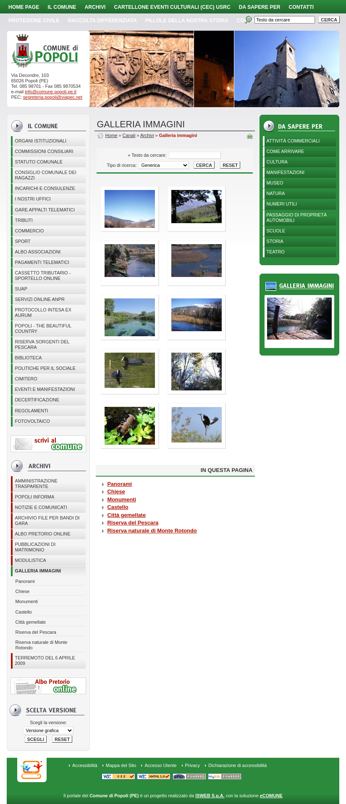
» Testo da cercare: (148, 155)
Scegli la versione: (48, 722)
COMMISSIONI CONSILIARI (44, 151)
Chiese (22, 591)
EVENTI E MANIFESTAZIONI (45, 389)
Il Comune (61, 7)
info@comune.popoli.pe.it (50, 91)
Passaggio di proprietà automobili (297, 217)
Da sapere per (259, 7)
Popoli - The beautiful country (43, 328)
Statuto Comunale (39, 161)
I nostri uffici (32, 198)
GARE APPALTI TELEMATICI (44, 209)
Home (111, 135)
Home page (23, 7)
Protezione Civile (34, 21)
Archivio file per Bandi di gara (47, 520)
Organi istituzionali (40, 140)
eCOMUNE (271, 795)
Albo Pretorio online (42, 533)
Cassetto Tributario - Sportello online (43, 275)
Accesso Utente (160, 765)
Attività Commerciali (293, 140)
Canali (129, 135)
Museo (275, 182)
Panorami (25, 581)
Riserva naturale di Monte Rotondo (41, 645)
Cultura (277, 161)
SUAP (21, 288)
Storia (275, 241)
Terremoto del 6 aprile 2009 (45, 660)
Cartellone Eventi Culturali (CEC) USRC (172, 7)
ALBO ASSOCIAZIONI (37, 251)
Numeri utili (282, 203)
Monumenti (26, 601)
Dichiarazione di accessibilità (237, 765)
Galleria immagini (38, 570)
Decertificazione (37, 399)
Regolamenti (31, 410)
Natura (276, 193)
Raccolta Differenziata (102, 21)
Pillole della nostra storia (186, 21)
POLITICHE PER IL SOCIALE (45, 368)
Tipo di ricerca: (122, 165)
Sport (22, 241)
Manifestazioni (285, 172)
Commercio (29, 230)
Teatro (276, 251)
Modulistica (30, 560)
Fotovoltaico (32, 421)
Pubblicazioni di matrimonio (35, 547)
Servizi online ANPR (39, 299)
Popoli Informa (34, 496)
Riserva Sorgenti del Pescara (42, 344)
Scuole (276, 230)
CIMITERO (26, 378)
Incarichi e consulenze (45, 188)
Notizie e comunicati (41, 507)
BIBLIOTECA (28, 357)
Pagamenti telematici (42, 262)
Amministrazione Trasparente (36, 483)
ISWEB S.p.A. (209, 795)
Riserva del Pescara (35, 632)
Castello (23, 611)
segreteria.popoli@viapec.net (52, 97)
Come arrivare (285, 151)
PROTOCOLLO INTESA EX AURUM (43, 312)
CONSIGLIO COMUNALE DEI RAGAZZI (45, 175)
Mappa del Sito (121, 765)
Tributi (23, 220)
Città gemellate (30, 622)
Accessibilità (84, 765)
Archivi (94, 7)
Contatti (301, 7)
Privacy (192, 765)
